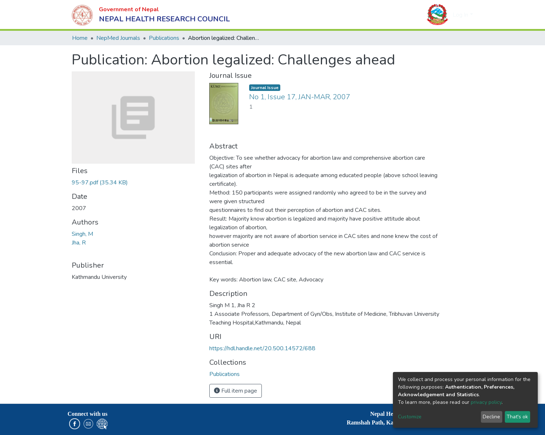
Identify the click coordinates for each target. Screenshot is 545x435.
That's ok (517, 416)
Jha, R (79, 243)
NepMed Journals (118, 38)
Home (80, 38)
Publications (164, 38)
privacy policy (486, 402)
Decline (491, 416)
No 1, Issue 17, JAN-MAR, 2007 (299, 97)
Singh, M (82, 234)
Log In (460, 15)
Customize (410, 416)
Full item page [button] (235, 391)
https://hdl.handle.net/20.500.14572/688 (262, 348)
